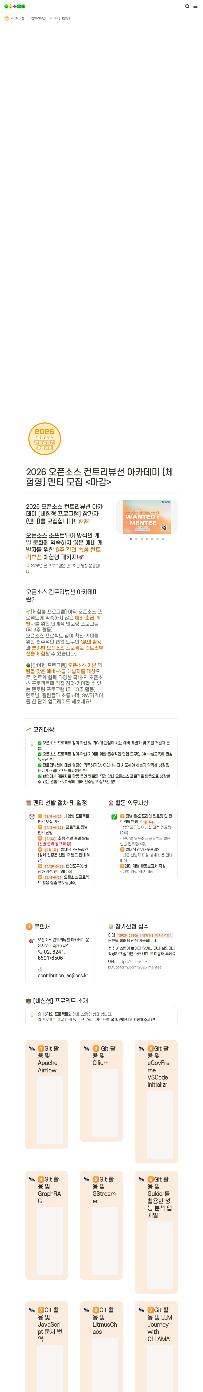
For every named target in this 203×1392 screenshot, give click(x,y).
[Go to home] (14, 6)
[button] (187, 6)
